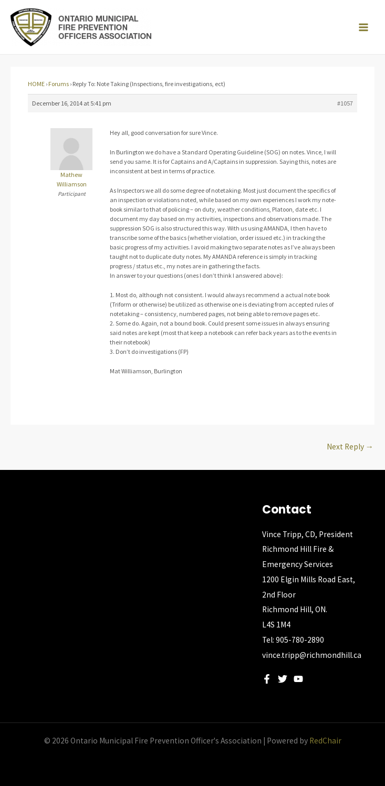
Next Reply (350, 447)
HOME (36, 84)
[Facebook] (267, 679)
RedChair (325, 741)
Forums (58, 84)
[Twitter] (282, 679)
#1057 (345, 103)
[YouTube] (298, 679)
